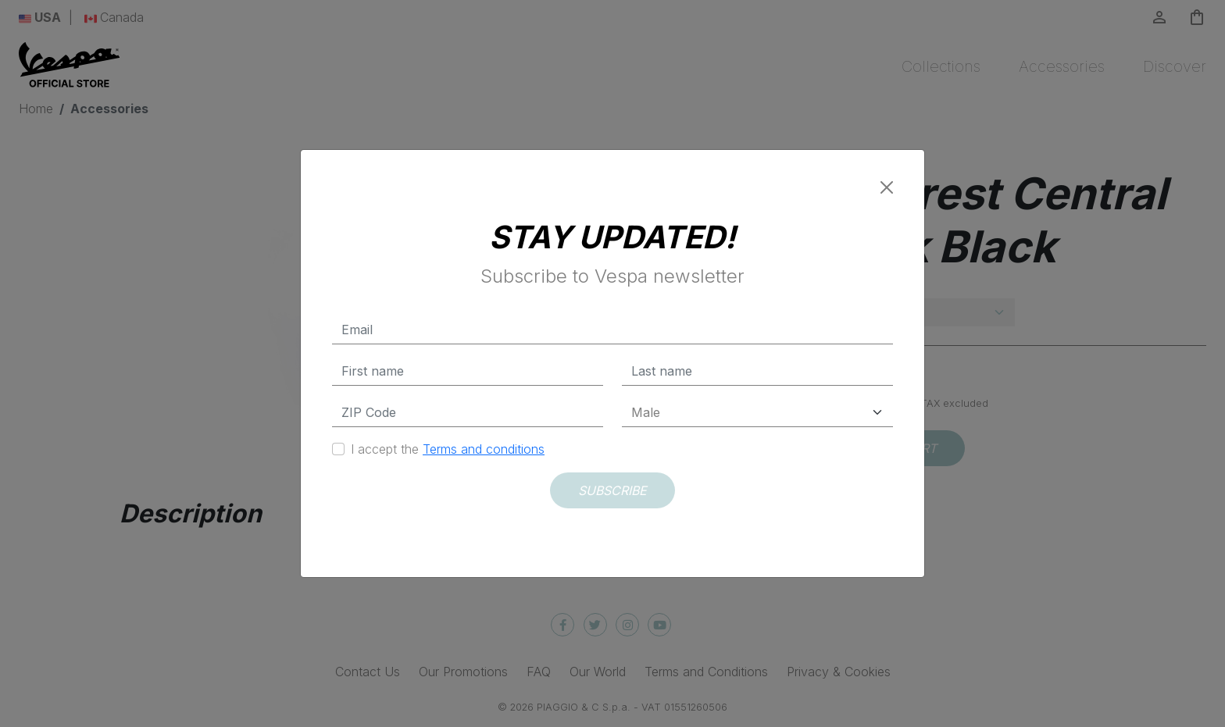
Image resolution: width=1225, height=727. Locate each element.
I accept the (448, 449)
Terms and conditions (484, 449)
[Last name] (757, 371)
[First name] (467, 371)
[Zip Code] (467, 412)
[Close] (886, 187)
